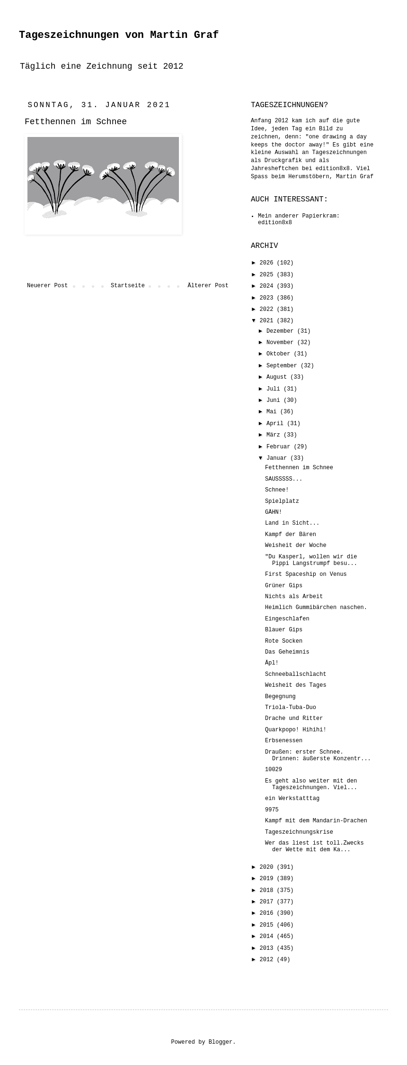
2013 (268, 948)
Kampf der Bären (290, 534)
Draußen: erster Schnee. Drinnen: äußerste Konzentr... (318, 755)
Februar (280, 447)
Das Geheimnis (287, 652)
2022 (268, 309)
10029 (273, 769)
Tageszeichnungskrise (299, 832)
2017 (268, 902)
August (278, 377)
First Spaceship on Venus (306, 574)
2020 (268, 867)
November (281, 342)
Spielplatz (282, 501)
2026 (268, 263)
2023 (268, 298)
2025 (268, 275)
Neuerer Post (47, 285)
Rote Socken (283, 641)
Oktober (280, 354)
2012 (268, 959)
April (276, 423)
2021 (268, 321)
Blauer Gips (283, 630)
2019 (268, 878)
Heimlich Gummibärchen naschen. (316, 607)
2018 (268, 890)
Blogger (220, 1042)
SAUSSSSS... (283, 479)
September (283, 366)
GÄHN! (273, 512)
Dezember (281, 331)
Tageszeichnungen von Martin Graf (119, 35)
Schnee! (277, 490)
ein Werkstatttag (292, 798)
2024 (268, 286)
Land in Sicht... (292, 523)
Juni (274, 400)
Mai (273, 412)
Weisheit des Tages (296, 685)
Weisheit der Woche (296, 545)
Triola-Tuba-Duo (290, 707)
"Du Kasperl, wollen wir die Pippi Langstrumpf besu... (311, 560)
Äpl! (272, 663)
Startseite (128, 285)
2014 (268, 936)
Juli (274, 389)
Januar (278, 458)
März (274, 435)
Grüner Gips (283, 586)
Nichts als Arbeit (294, 596)
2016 (268, 913)
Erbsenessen (283, 740)
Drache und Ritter (294, 718)
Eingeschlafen (287, 619)
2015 (268, 925)
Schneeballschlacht (296, 674)
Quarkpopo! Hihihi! (296, 730)
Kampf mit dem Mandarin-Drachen (316, 821)
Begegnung (280, 696)
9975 (272, 810)
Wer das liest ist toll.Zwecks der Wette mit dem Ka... (314, 846)
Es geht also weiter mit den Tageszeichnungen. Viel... (311, 784)
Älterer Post (208, 285)
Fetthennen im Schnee (299, 467)
